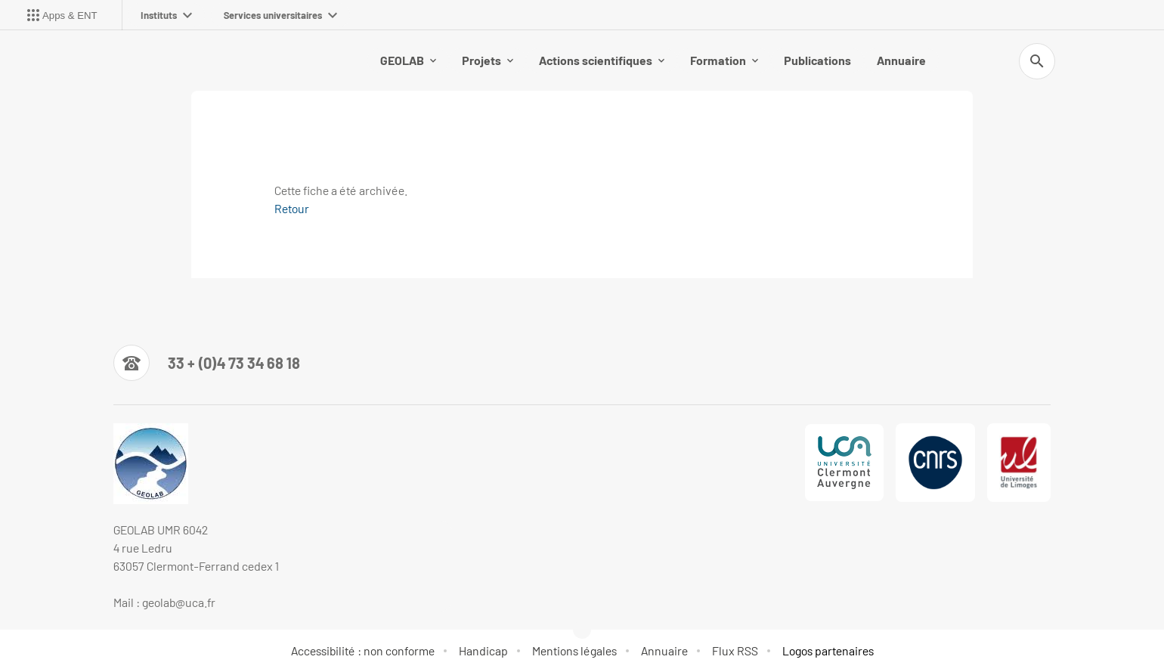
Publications (817, 60)
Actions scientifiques (601, 60)
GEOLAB (408, 60)
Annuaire (901, 60)
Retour (291, 208)
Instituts (166, 15)
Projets (487, 60)
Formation (724, 60)
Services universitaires (280, 15)
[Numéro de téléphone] (206, 363)
